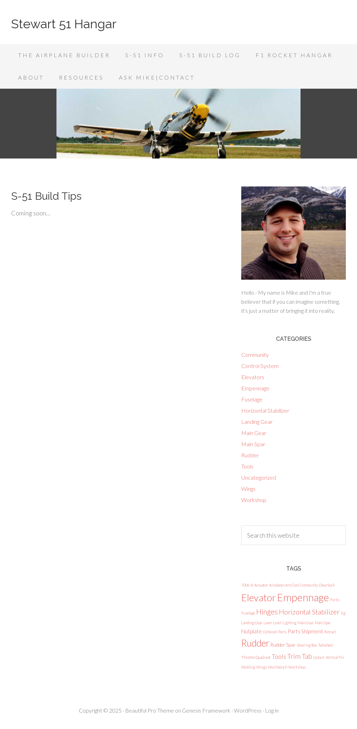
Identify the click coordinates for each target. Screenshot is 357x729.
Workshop (253, 499)
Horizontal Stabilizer (265, 410)
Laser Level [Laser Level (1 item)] (272, 622)
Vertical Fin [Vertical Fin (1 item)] (335, 657)
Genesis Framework (206, 710)
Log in (272, 710)
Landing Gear (257, 421)
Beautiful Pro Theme (149, 710)
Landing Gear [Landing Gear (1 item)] (252, 622)
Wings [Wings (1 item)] (261, 667)
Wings (248, 488)
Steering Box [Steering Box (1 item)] (307, 645)
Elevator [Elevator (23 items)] (258, 597)
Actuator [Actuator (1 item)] (261, 585)
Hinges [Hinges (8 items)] (267, 611)
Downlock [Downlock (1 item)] (327, 585)
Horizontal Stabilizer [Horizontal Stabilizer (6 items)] (309, 612)
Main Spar (253, 444)
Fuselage (252, 399)
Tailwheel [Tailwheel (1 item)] (325, 645)
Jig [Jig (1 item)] (343, 613)
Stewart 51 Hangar (63, 23)
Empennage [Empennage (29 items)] (303, 597)
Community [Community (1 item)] (309, 585)
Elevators (252, 377)
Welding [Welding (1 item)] (248, 667)
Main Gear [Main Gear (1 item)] (305, 622)
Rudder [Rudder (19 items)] (255, 643)
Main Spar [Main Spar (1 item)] (323, 622)
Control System (260, 365)
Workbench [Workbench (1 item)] (277, 667)
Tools (247, 466)
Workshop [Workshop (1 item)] (296, 667)
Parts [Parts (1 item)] (282, 631)
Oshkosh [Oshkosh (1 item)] (270, 631)
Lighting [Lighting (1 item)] (289, 622)
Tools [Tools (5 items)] (279, 656)
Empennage (255, 388)
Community (255, 354)
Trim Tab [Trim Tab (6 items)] (299, 656)
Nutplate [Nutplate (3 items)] (251, 631)
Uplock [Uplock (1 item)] (319, 657)
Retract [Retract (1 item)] (330, 631)
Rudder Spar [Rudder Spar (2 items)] (283, 645)
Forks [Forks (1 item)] (335, 599)
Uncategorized (258, 477)
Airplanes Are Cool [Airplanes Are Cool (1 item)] (284, 585)
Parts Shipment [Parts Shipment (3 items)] (305, 631)
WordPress (247, 710)
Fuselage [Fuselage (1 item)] (248, 613)
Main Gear (253, 432)
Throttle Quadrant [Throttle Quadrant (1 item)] (256, 657)
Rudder (250, 455)
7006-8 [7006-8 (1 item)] (247, 585)
